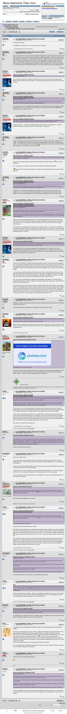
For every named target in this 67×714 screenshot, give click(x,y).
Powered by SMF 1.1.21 (27, 710)
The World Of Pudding (12, 27)
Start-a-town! (31, 428)
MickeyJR (5, 604)
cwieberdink (6, 483)
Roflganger (6, 313)
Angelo (4, 391)
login (14, 7)
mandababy (6, 51)
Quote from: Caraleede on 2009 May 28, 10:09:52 (23, 317)
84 (19, 31)
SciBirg (5, 652)
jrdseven (5, 431)
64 (9, 31)
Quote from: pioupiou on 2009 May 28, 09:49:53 (23, 241)
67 (15, 31)
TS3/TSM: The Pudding (11, 26)
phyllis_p (5, 335)
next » (64, 29)
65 (11, 31)
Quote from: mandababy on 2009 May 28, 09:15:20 (23, 203)
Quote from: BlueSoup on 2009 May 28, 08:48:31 (23, 155)
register (17, 7)
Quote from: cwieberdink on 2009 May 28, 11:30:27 (23, 510)
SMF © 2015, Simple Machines (39, 710)
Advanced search (34, 14)
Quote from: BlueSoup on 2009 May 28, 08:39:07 (23, 96)
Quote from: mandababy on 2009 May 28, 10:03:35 (23, 435)
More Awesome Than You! (11, 24)
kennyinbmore (6, 553)
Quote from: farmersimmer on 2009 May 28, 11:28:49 (24, 556)
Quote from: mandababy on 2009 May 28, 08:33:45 (23, 74)
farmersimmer (6, 453)
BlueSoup (5, 71)
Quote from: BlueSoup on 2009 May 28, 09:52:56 (23, 394)
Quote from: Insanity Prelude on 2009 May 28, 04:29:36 (24, 339)
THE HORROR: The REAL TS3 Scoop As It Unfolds (21, 29)
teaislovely (5, 38)
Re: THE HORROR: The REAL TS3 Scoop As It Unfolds (30, 39)
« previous (60, 29)
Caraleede (5, 152)
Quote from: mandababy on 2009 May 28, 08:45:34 (23, 119)
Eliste (4, 623)
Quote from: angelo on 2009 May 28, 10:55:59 (22, 486)
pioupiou (5, 199)
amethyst (50, 18)
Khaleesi (5, 668)
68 (16, 31)
